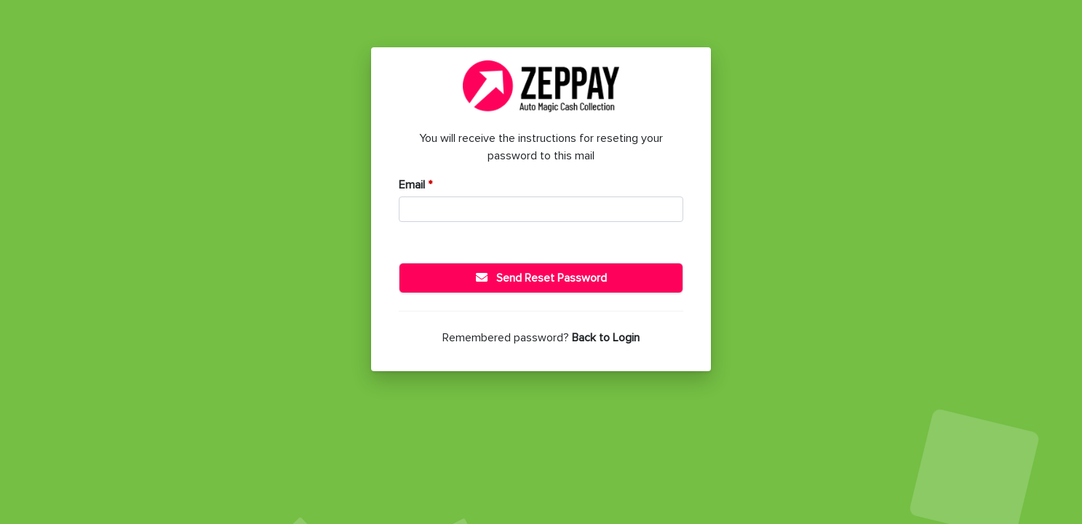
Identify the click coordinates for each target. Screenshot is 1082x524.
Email (415, 185)
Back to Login (606, 338)
